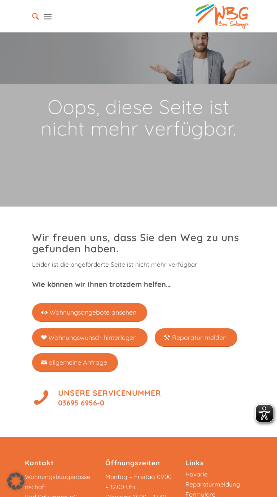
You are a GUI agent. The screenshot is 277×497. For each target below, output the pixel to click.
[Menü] (48, 16)
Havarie (196, 474)
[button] (16, 481)
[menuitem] (32, 16)
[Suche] (32, 16)
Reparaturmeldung (212, 484)
